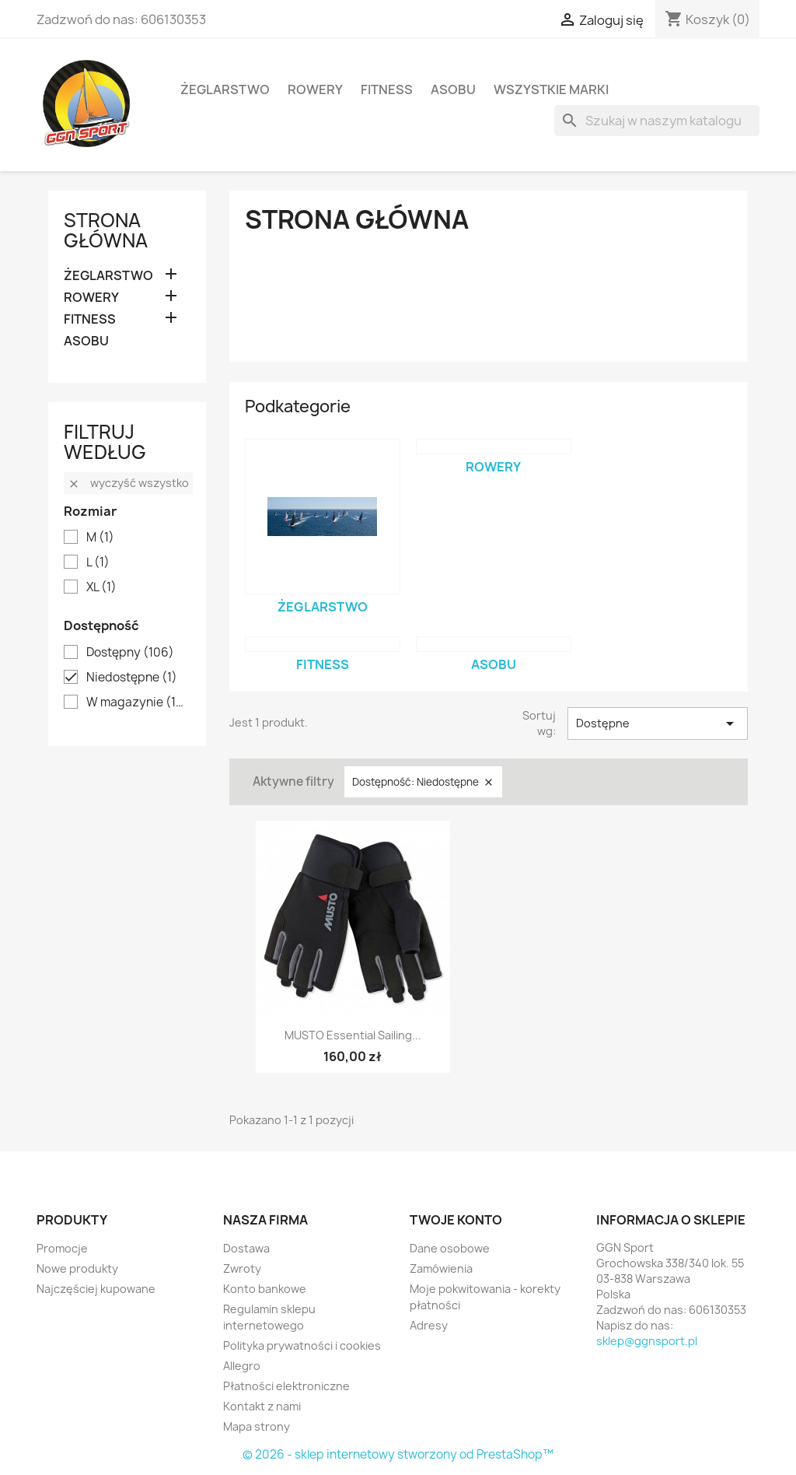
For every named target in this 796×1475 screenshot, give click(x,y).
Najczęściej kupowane (96, 1288)
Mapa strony (256, 1426)
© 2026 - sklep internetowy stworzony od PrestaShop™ (398, 1454)
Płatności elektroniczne (286, 1386)
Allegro (241, 1365)
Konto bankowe (264, 1288)
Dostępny (130, 652)
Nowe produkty (77, 1268)
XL (101, 587)
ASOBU (453, 89)
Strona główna (106, 230)
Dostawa (246, 1248)
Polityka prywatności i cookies (302, 1345)
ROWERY (315, 89)
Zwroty (242, 1268)
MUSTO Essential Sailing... (353, 1035)
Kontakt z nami (262, 1406)
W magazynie (138, 702)
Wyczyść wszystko (128, 482)
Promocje (62, 1248)
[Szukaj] (656, 120)
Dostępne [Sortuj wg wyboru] (657, 723)
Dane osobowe (450, 1248)
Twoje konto (456, 1219)
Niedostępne (131, 677)
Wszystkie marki (551, 89)
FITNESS (387, 89)
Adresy (429, 1325)
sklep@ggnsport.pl (646, 1340)
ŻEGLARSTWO (225, 89)
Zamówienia (441, 1268)
